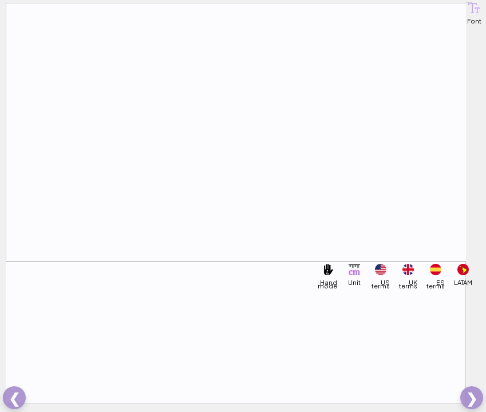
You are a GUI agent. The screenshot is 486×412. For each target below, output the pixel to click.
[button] (474, 8)
